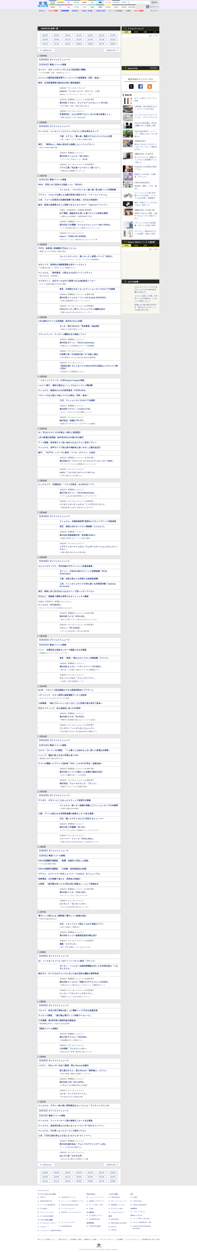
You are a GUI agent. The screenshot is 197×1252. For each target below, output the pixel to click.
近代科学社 (90, 1223)
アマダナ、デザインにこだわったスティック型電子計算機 (64, 800)
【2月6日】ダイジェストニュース (53, 956)
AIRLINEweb (115, 1197)
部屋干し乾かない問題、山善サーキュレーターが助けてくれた (145, 215)
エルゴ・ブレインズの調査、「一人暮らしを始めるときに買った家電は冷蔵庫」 (74, 750)
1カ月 (155, 32)
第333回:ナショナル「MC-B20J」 (75, 156)
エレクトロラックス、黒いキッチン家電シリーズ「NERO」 (87, 256)
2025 (56, 35)
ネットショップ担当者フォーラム (72, 1201)
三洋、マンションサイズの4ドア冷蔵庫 (77, 400)
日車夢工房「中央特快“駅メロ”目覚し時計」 (80, 354)
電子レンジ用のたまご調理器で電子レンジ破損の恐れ (62, 916)
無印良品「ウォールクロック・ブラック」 (79, 783)
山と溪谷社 (90, 1212)
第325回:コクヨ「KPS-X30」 (73, 616)
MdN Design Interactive (119, 1223)
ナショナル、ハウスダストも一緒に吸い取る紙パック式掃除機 (88, 190)
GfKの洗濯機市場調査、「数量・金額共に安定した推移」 (64, 861)
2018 (56, 40)
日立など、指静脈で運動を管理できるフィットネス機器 (63, 596)
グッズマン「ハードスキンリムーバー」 (78, 728)
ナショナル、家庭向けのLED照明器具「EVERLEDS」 (62, 390)
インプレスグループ (132, 1239)
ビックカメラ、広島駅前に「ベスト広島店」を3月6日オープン (66, 484)
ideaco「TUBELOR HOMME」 (74, 236)
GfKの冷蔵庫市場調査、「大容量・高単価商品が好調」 (63, 869)
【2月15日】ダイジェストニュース (54, 640)
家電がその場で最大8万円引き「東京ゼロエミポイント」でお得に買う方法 (145, 307)
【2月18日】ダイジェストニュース (54, 561)
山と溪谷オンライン (96, 1215)
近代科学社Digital (95, 1226)
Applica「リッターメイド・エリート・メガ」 (80, 91)
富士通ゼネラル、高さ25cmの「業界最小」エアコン (83, 1070)
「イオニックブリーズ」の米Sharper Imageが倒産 (61, 380)
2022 (90, 35)
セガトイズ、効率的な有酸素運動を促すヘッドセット (62, 265)
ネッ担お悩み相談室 (47, 1216)
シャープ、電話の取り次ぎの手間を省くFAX (58, 755)
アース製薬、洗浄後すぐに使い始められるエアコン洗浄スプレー (67, 442)
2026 (45, 35)
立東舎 (91, 1208)
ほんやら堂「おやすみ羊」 (72, 1156)
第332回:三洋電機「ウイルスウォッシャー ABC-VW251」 (86, 225)
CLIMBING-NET (94, 1219)
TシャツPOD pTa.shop (141, 1218)
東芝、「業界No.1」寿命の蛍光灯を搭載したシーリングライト (66, 144)
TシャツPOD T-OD (96, 1205)
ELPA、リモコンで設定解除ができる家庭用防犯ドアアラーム (66, 690)
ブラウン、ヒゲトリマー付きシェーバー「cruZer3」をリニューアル (69, 874)
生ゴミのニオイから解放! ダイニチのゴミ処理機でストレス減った (145, 159)
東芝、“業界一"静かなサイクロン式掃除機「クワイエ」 (85, 658)
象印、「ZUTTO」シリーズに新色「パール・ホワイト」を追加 (66, 452)
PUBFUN (134, 1208)
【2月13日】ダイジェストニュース (54, 740)
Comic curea (137, 1201)
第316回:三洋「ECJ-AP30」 (72, 1082)
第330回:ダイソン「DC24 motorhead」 (78, 343)
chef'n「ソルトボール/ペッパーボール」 (78, 472)
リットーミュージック (96, 1197)
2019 (45, 40)
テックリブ (112, 1227)
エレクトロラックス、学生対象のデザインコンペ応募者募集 (65, 566)
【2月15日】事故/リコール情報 (52, 645)
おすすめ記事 (133, 282)
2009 (79, 44)
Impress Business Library (69, 1205)
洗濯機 (128, 11)
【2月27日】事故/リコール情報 (52, 180)
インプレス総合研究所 (47, 1205)
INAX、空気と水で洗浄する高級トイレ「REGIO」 (61, 185)
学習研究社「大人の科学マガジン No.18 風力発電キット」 (86, 114)
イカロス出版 (113, 1194)
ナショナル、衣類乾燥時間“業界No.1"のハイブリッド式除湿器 (88, 521)
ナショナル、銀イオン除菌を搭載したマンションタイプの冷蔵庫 (89, 805)
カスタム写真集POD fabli (142, 1222)
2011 (56, 44)
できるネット (44, 1227)
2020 (113, 35)
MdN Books (115, 1219)
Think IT (42, 1197)
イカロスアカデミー (118, 1212)
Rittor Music (91, 1194)
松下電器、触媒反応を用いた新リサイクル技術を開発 (84, 213)
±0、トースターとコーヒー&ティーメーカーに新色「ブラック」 (67, 961)
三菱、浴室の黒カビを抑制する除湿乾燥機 (79, 579)
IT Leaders (43, 1208)
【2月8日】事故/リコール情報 (51, 856)
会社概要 (120, 1239)
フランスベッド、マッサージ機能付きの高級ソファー (62, 334)
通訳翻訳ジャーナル (118, 1205)
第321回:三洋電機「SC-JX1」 (73, 827)
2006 (113, 44)
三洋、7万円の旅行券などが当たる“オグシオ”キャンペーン (65, 1136)
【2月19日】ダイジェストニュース (54, 516)
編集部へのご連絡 (90, 1239)
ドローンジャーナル (47, 1212)
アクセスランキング (136, 29)
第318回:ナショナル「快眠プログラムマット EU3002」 (85, 982)
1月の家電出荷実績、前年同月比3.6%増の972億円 (60, 437)
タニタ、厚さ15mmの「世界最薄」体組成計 (80, 326)
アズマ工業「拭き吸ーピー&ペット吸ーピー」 (80, 168)
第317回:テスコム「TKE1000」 (74, 1037)
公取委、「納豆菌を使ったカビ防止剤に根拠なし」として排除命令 (68, 884)
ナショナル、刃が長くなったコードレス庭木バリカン (62, 1131)
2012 (45, 44)
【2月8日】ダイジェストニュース (53, 851)
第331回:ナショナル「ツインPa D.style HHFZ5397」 (84, 298)
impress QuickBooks (140, 1205)
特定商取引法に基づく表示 (151, 1239)
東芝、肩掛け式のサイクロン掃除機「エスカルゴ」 (83, 526)
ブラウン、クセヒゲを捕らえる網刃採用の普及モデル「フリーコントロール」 (73, 195)
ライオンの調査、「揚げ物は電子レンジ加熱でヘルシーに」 (65, 1015)
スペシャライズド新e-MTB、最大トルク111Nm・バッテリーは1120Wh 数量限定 (145, 195)
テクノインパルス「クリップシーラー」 (78, 678)
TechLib (113, 1230)
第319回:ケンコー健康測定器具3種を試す (78, 935)
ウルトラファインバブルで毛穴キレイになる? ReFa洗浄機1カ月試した (145, 289)
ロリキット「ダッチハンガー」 (74, 904)
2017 (67, 40)
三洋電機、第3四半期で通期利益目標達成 (57, 1020)
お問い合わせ (62, 1239)
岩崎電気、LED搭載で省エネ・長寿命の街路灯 (59, 879)
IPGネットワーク (136, 1215)
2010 (67, 44)
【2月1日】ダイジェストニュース (53, 1111)
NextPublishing (66, 1226)
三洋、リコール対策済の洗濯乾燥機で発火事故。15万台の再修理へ (68, 200)
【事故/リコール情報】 (48, 1029)
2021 (101, 35)
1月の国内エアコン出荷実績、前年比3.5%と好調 (60, 321)
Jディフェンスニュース (119, 1201)
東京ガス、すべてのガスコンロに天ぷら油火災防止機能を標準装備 (68, 973)
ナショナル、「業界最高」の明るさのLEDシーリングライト (65, 273)
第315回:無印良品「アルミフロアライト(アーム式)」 (83, 1144)
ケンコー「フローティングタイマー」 (77, 993)
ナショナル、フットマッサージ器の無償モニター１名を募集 (65, 1121)
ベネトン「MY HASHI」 (70, 628)
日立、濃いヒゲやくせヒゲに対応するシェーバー (82, 819)
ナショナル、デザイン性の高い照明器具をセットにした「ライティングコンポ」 (74, 1105)
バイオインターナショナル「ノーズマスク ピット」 (83, 504)
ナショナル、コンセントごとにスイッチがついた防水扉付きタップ (68, 131)
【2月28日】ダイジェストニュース (54, 126)
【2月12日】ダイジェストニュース (54, 795)
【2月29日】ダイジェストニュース (54, 60)
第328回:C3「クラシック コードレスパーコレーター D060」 (87, 461)
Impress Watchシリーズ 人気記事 (141, 242)
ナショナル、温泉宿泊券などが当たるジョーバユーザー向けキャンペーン (71, 1126)
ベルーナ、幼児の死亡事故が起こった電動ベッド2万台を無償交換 (68, 1010)
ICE (132, 1194)
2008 (90, 44)
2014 (101, 40)
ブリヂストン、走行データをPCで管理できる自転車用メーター (66, 281)
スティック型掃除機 (115, 11)
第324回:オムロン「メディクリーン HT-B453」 (81, 666)
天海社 (135, 1197)
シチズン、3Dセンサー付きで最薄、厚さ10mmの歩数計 (63, 1065)
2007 (101, 44)
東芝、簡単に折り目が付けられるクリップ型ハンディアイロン (66, 591)
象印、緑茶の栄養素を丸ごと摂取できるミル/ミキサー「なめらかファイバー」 (73, 205)
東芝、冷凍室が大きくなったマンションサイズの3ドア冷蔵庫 (87, 289)
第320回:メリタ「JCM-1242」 (73, 892)
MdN (110, 1216)
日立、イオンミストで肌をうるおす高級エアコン (82, 924)
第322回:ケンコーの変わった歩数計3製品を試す (81, 772)
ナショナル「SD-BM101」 (50, 605)
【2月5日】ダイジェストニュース (53, 1005)
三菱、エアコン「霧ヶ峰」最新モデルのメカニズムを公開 (86, 136)
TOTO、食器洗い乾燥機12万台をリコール (57, 248)
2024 (67, 35)
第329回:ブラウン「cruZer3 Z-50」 (76, 409)
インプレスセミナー (68, 1208)
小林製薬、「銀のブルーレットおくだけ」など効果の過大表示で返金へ (70, 703)
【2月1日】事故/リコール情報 (51, 1116)
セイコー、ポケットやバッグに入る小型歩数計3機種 (62, 70)
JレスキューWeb (116, 1208)
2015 (90, 40)
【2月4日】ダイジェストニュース (53, 1060)
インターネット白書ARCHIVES (50, 1230)
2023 (79, 35)
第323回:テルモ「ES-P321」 (73, 717)
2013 (113, 40)
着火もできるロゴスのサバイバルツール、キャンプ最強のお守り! (145, 146)
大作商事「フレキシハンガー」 (74, 1048)
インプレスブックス (68, 1222)
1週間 (145, 32)
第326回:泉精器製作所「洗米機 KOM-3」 (78, 535)
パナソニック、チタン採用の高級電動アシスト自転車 (62, 695)
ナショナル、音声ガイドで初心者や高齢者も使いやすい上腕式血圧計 (69, 447)
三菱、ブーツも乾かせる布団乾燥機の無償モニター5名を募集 (66, 813)
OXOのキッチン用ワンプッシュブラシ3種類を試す (82, 309)
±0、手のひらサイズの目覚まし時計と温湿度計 (59, 432)
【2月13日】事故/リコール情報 (52, 745)
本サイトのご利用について (46, 1239)
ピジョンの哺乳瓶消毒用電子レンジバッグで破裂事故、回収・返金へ (69, 78)
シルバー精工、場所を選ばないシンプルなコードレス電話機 (65, 385)
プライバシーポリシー (106, 1239)
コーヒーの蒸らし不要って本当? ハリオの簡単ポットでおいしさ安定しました (145, 298)
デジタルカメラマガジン (48, 1223)
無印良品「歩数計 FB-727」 (72, 420)
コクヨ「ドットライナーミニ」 (74, 1094)
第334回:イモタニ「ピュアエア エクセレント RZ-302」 (85, 103)
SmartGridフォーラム (68, 1197)
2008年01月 (47, 50)
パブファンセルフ (139, 1212)
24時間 (135, 32)
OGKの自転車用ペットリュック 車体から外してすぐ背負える (145, 133)
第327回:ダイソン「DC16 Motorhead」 (78, 493)
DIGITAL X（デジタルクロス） (71, 1212)
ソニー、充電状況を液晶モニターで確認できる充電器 (62, 650)
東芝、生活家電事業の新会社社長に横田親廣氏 (59, 83)
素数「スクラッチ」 (69, 944)
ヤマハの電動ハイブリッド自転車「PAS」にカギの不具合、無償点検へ (70, 763)
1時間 (126, 32)
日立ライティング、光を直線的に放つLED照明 (59, 708)
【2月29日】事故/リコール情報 (52, 65)
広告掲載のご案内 (76, 1239)
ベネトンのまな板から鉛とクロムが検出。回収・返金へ (63, 395)
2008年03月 (111, 50)
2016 (79, 40)
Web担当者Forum (46, 1201)
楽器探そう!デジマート (97, 1201)
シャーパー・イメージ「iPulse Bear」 (77, 839)
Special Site (133, 68)
